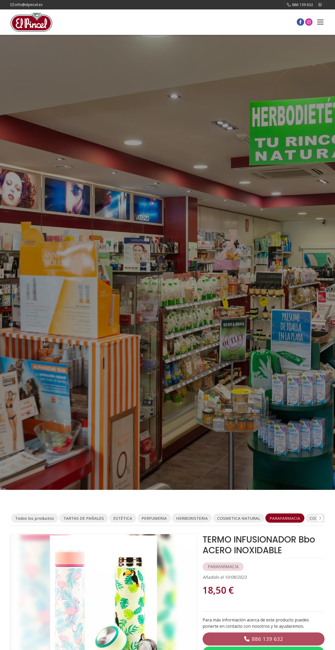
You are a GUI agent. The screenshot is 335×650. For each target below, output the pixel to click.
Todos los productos (34, 518)
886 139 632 (267, 638)
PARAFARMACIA (223, 567)
